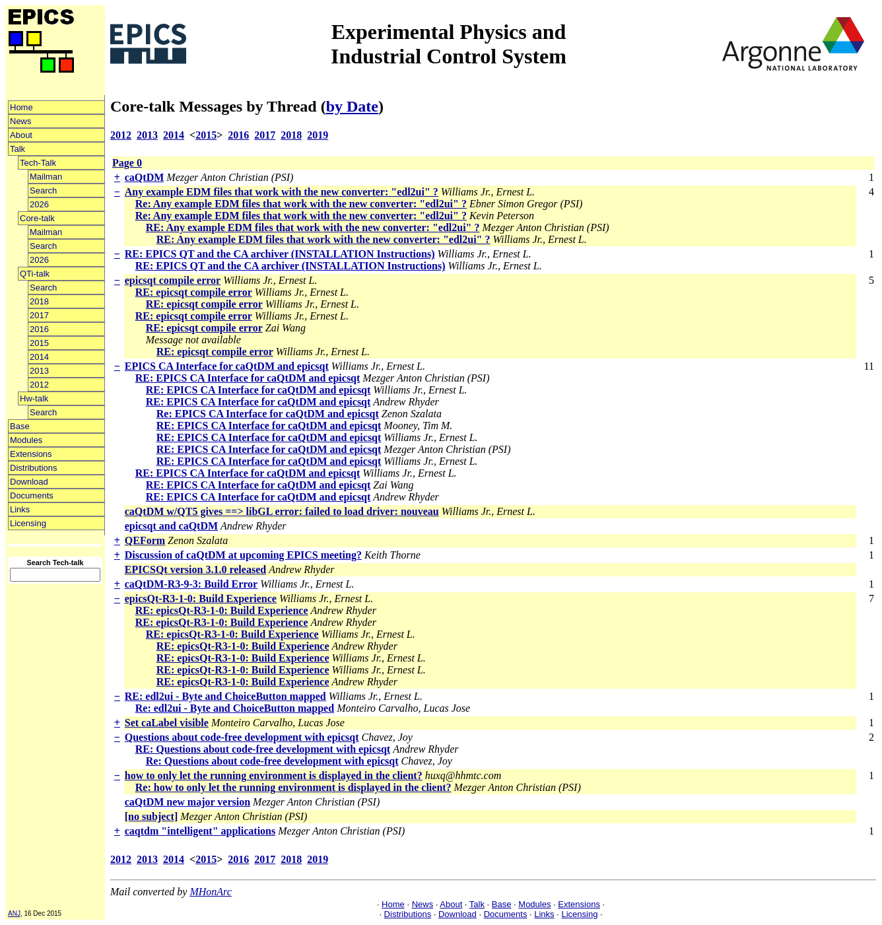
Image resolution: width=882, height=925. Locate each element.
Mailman (46, 177)
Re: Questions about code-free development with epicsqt (272, 761)
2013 (39, 371)
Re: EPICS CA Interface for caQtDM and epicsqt (267, 413)
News (21, 121)
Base (20, 426)
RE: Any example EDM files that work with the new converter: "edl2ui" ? (313, 227)
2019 (317, 135)
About (21, 135)
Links (20, 509)
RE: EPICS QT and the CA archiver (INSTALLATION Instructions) (280, 253)
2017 (39, 315)
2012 (39, 385)
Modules (26, 440)
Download (29, 482)
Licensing (28, 523)
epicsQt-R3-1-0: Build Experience (201, 598)
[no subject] (151, 816)
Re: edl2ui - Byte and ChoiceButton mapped (234, 708)
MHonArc (210, 891)
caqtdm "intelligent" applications (200, 831)
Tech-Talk (38, 163)
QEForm (145, 540)
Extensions (31, 454)
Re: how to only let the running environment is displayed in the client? (293, 787)
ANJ (14, 913)
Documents (31, 495)
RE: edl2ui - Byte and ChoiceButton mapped (225, 696)
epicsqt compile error (172, 280)
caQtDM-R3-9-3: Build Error (191, 584)
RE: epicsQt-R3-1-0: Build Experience (221, 610)
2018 (39, 301)
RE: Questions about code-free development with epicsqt (262, 749)
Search (43, 190)
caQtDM (144, 177)
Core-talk (37, 218)
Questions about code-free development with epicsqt (242, 737)
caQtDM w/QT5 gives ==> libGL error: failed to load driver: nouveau (282, 511)
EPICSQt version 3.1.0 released (195, 569)
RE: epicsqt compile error (193, 292)
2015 (39, 343)
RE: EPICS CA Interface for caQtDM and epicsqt (247, 378)
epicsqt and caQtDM (171, 525)
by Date (352, 106)
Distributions (33, 468)
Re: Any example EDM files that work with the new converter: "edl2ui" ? (301, 203)
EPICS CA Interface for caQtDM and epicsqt (227, 366)
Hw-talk (34, 398)
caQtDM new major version (187, 801)
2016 (39, 329)
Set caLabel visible (167, 722)
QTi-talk (35, 274)
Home (21, 107)
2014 (39, 357)
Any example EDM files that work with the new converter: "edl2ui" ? (281, 191)
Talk (17, 149)
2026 (39, 204)
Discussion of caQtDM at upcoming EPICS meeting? (243, 555)
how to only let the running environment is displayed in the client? (274, 775)
